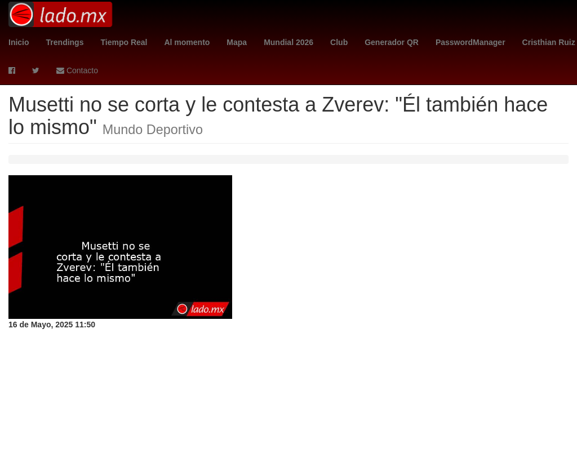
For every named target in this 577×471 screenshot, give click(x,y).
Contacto (77, 70)
